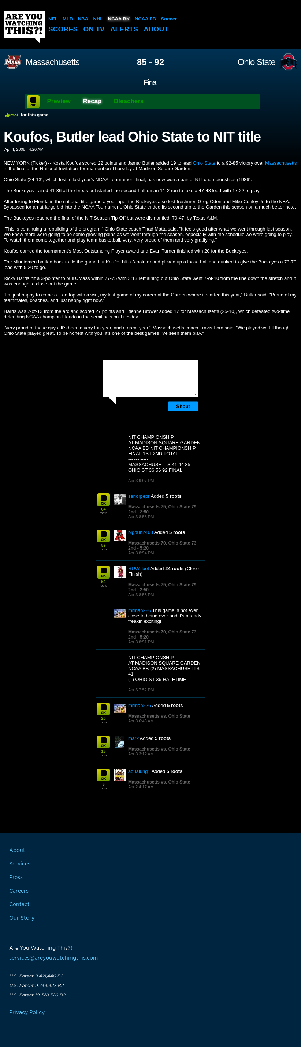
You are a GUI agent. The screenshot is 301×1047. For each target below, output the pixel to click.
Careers (19, 891)
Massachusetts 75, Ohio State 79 (162, 506)
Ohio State (256, 62)
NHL (98, 19)
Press (16, 877)
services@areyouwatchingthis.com (53, 958)
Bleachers (129, 101)
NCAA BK (119, 19)
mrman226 (139, 610)
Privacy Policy (27, 1012)
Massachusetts (52, 62)
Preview (59, 101)
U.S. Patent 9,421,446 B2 (36, 976)
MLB (68, 19)
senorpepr (139, 496)
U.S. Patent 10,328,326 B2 (37, 995)
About (156, 29)
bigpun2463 (140, 532)
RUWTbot (138, 568)
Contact (19, 904)
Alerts (124, 29)
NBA (83, 19)
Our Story (21, 918)
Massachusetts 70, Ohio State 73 (162, 543)
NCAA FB (145, 19)
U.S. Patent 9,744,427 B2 (36, 985)
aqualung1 (139, 771)
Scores (63, 29)
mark (133, 738)
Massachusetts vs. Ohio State (159, 716)
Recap (92, 101)
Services (19, 864)
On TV (94, 29)
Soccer (169, 19)
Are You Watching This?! (24, 27)
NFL (52, 19)
